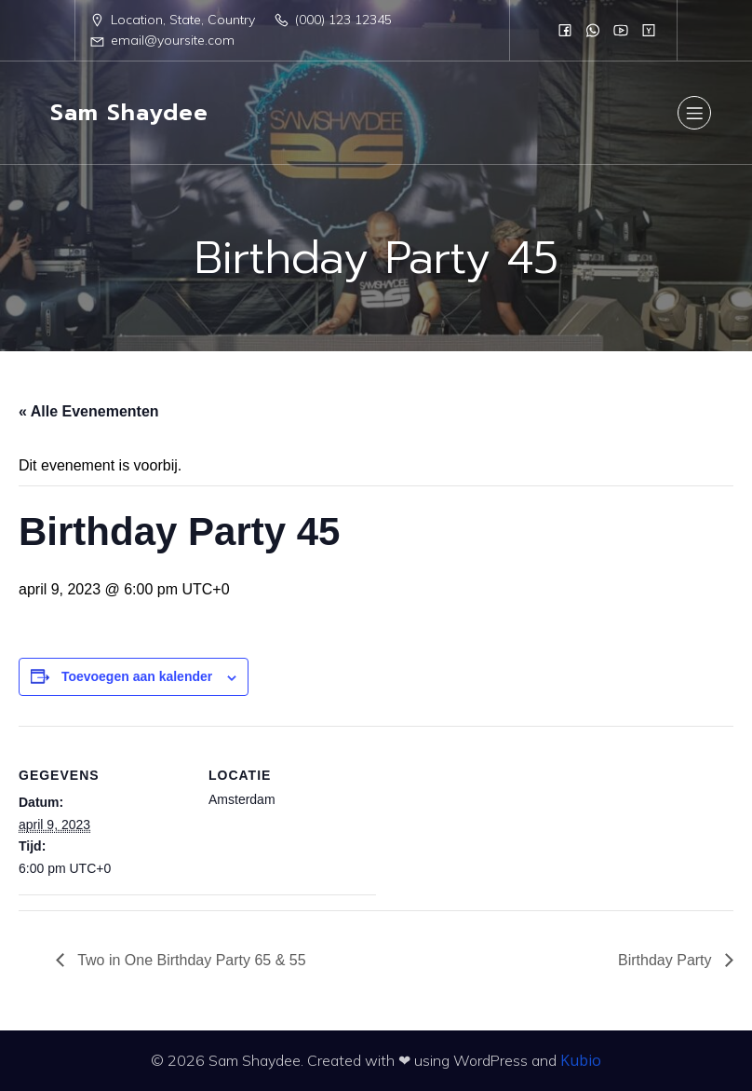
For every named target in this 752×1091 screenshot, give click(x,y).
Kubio (580, 1060)
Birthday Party (667, 960)
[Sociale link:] (565, 30)
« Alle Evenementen (89, 411)
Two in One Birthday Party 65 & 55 (190, 960)
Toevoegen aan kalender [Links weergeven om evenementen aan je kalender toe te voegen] (136, 676)
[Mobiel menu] (694, 113)
